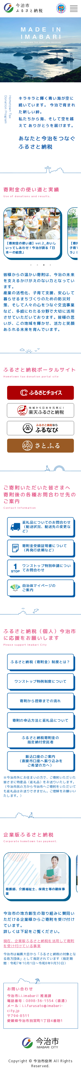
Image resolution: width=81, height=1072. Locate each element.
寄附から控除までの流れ (40, 700)
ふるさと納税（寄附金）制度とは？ (40, 661)
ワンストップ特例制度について (40, 681)
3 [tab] (44, 265)
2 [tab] (37, 265)
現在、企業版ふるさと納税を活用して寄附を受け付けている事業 (38, 943)
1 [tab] (31, 265)
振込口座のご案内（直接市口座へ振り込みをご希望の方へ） (40, 761)
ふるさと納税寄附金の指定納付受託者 (40, 739)
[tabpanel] (31, 232)
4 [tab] (50, 265)
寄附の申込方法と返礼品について (40, 720)
